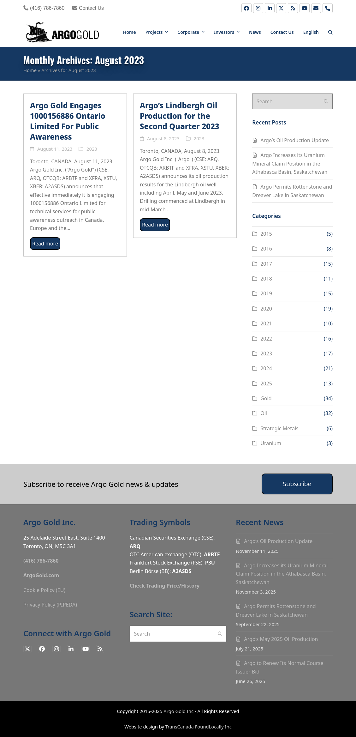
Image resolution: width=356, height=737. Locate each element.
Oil (263, 413)
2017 (266, 263)
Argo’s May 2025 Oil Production (281, 639)
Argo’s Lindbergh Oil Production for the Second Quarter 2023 (179, 115)
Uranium (270, 443)
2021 (266, 323)
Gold (265, 398)
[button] (330, 31)
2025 (266, 383)
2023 (91, 149)
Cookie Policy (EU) (44, 590)
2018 (266, 278)
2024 (266, 368)
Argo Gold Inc (178, 711)
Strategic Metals (279, 428)
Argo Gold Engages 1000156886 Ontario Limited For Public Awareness (67, 121)
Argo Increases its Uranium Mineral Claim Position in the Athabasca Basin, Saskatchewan (289, 163)
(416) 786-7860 (43, 8)
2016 (266, 248)
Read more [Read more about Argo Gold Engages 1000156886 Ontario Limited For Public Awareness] (45, 243)
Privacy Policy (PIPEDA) (50, 604)
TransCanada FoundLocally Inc (198, 726)
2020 (266, 308)
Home (30, 70)
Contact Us (88, 8)
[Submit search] (326, 101)
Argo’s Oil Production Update (294, 140)
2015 (266, 233)
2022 (266, 338)
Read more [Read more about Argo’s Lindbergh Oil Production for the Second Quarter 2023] (155, 224)
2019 (266, 293)
